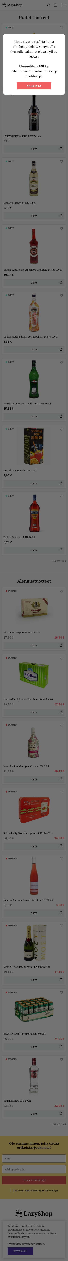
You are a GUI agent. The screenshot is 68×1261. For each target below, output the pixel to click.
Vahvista (34, 85)
